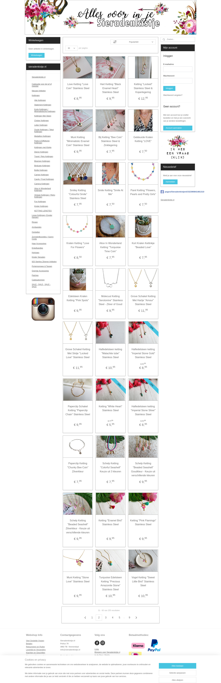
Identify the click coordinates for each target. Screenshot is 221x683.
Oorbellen (45, 232)
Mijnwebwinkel (141, 677)
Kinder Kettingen (41, 206)
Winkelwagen (36, 55)
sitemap (102, 677)
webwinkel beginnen (117, 677)
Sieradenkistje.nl (38, 77)
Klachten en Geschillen (35, 653)
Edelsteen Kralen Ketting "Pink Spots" (78, 298)
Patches (35, 275)
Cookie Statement (33, 662)
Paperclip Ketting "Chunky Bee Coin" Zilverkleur (77, 467)
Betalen (29, 644)
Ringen (45, 222)
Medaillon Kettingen (42, 136)
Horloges (35, 253)
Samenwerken (101, 658)
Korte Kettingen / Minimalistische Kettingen (44, 110)
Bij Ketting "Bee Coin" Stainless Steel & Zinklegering (111, 141)
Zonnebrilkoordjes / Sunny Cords (42, 238)
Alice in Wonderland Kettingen (42, 189)
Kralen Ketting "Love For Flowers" (78, 245)
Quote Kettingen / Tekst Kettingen (44, 131)
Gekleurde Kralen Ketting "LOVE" (143, 139)
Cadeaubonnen (38, 280)
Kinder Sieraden (38, 257)
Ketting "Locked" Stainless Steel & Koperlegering (143, 88)
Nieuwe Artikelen (39, 91)
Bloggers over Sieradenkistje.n (107, 652)
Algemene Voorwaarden (36, 656)
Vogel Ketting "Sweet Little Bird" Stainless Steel (143, 581)
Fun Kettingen (40, 202)
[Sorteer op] (133, 42)
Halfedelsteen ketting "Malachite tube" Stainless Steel (110, 353)
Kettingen (45, 95)
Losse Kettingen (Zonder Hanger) (42, 216)
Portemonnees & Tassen (42, 266)
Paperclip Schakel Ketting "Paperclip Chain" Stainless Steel (78, 410)
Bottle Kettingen (41, 170)
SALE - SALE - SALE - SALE (45, 285)
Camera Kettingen (41, 184)
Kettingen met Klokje (42, 147)
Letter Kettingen (41, 125)
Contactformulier (67, 656)
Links (97, 649)
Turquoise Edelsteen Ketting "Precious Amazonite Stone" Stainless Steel (110, 583)
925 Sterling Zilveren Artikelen (44, 262)
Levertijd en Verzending (35, 650)
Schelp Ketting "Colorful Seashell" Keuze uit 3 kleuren (110, 467)
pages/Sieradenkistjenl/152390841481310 (178, 192)
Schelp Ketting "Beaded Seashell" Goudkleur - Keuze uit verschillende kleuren (143, 469)
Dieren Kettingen (41, 152)
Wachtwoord (168, 76)
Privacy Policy (32, 659)
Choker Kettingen (41, 121)
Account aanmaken (174, 128)
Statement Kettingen (42, 105)
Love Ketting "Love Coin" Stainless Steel (77, 86)
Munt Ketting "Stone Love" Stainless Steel (78, 579)
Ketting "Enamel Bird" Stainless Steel (110, 522)
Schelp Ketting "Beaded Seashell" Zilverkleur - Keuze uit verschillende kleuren (78, 526)
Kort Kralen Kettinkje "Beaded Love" (143, 245)
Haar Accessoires (39, 243)
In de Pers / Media (102, 655)
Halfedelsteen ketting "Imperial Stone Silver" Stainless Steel (143, 410)
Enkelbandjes (37, 248)
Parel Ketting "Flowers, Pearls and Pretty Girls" (143, 192)
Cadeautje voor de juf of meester (42, 85)
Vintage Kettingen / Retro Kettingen (44, 196)
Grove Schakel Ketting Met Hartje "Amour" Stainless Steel (143, 300)
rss (107, 677)
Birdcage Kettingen (42, 166)
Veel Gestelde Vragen (35, 641)
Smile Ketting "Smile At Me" (110, 192)
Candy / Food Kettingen (44, 179)
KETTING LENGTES (43, 211)
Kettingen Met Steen (42, 116)
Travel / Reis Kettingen (43, 156)
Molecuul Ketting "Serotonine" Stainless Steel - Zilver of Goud (110, 300)
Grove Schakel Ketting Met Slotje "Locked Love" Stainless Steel (77, 353)
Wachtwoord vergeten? (172, 95)
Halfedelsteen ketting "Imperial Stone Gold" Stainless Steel (143, 353)
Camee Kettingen (41, 175)
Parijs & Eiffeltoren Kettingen (42, 142)
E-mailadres (168, 64)
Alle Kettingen (40, 100)
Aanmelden (170, 182)
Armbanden (45, 227)
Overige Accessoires (40, 271)
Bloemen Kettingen (42, 161)
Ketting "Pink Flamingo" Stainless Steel (143, 522)
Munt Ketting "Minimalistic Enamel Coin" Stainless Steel (77, 141)
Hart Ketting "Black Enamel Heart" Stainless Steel (110, 88)
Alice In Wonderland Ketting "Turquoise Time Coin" (110, 247)
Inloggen (169, 88)
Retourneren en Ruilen (35, 647)
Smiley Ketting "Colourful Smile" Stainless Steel (78, 194)
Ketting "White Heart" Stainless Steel (110, 408)
